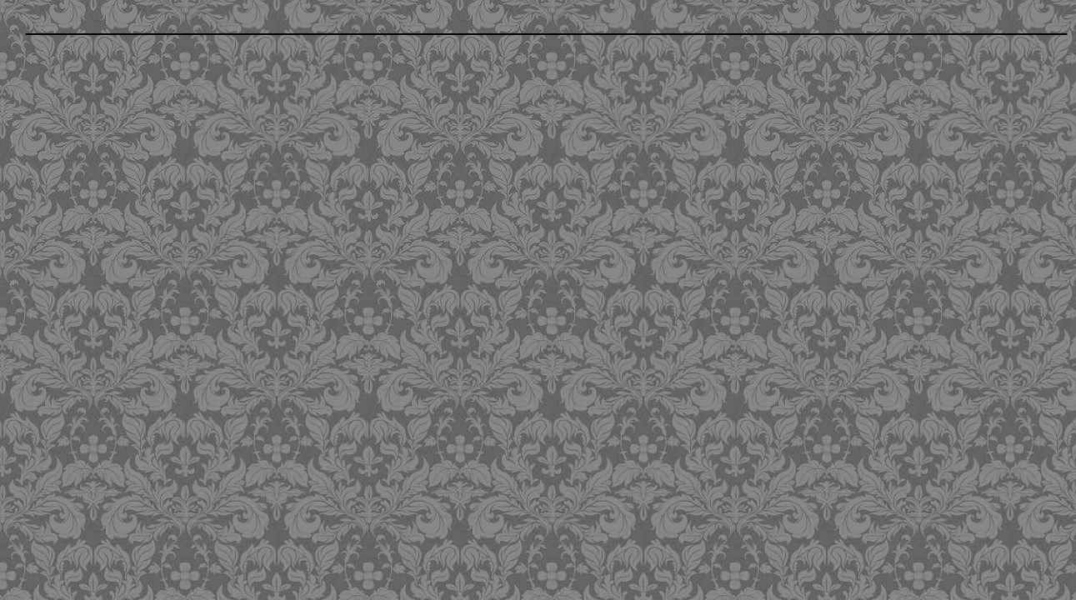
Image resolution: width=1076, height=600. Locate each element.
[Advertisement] (437, 161)
